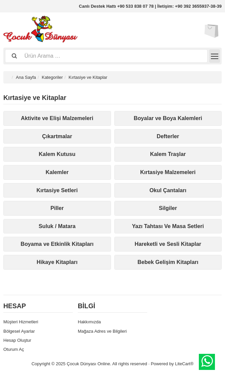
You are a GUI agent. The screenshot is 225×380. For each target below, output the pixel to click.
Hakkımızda (89, 321)
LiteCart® (184, 363)
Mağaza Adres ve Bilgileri (102, 331)
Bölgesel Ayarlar (19, 331)
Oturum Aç (13, 349)
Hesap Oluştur (17, 340)
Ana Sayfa (26, 77)
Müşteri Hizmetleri (20, 321)
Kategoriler (52, 77)
